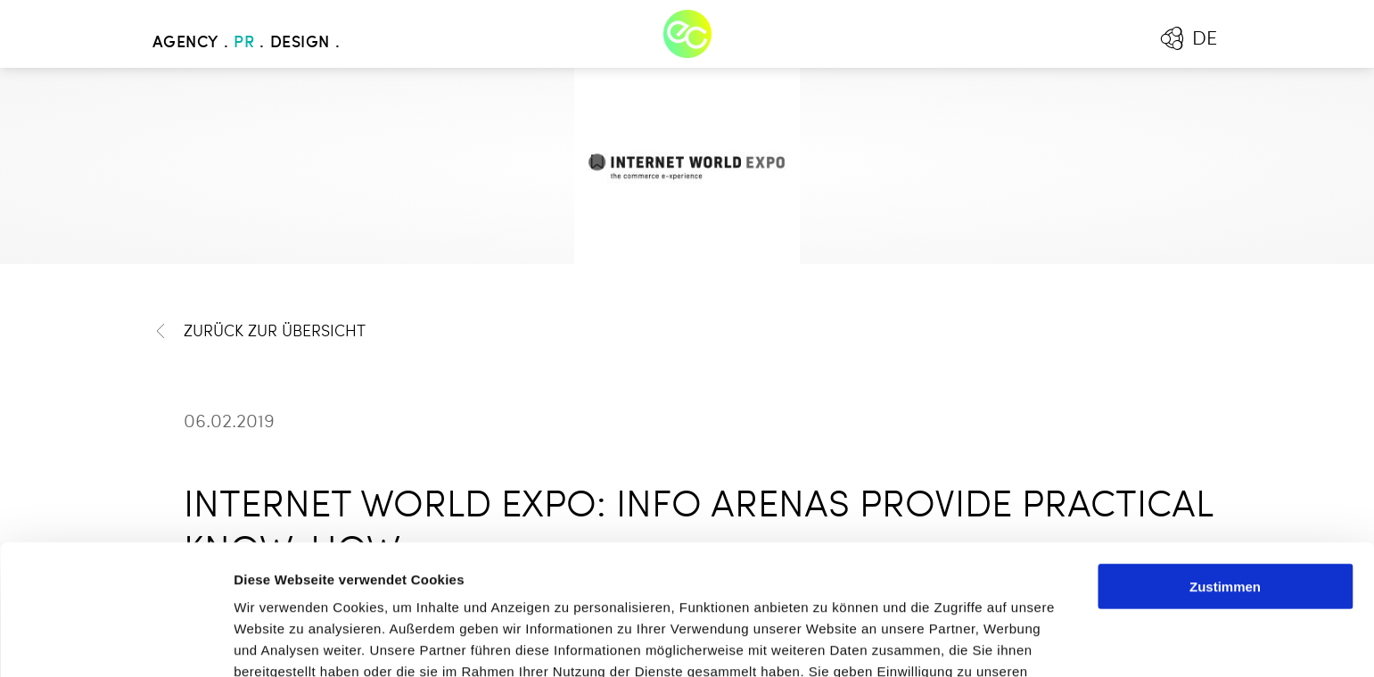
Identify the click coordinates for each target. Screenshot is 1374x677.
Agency (185, 43)
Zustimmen (1225, 456)
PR (244, 43)
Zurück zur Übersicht (259, 331)
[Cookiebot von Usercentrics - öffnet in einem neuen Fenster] (115, 642)
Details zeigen (948, 641)
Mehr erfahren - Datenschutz (330, 583)
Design (300, 43)
